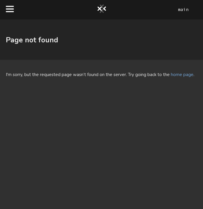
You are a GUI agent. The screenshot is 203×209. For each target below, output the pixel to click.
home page (182, 75)
